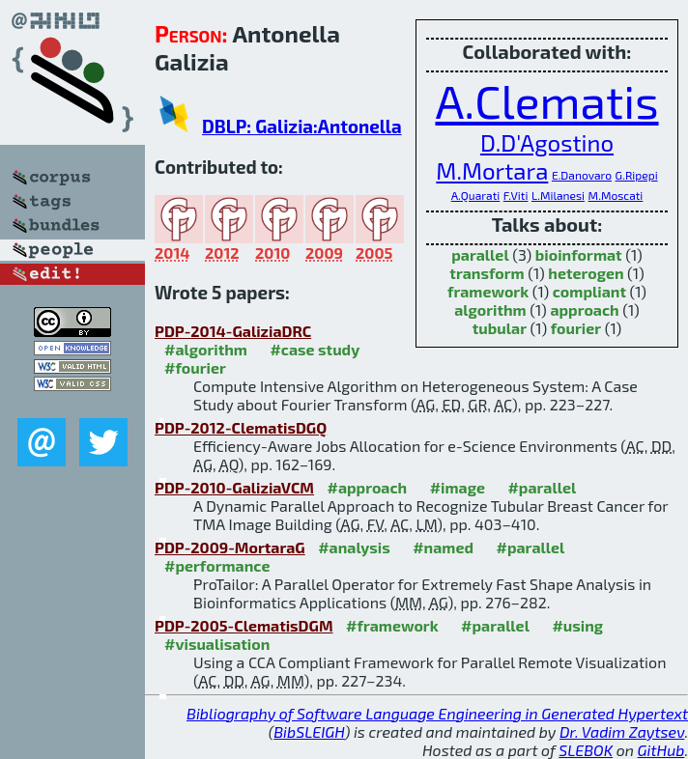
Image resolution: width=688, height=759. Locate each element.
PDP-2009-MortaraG (230, 547)
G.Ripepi (637, 175)
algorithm (490, 309)
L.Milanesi (558, 195)
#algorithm (205, 349)
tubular (500, 328)
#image (457, 487)
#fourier (195, 367)
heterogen (585, 273)
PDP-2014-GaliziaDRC (233, 331)
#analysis (354, 547)
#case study (314, 349)
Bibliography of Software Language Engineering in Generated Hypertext (437, 713)
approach (584, 309)
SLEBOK (586, 750)
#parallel (541, 487)
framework (488, 291)
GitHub (661, 750)
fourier (576, 328)
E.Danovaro (582, 175)
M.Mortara (492, 170)
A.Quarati (476, 195)
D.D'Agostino (547, 142)
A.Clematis (546, 100)
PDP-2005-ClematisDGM (244, 625)
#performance (217, 565)
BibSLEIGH (308, 731)
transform (486, 273)
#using (577, 625)
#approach (367, 487)
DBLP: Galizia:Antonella (302, 126)
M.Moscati (616, 195)
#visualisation (217, 643)
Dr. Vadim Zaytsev (621, 731)
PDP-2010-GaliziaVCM (234, 487)
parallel (479, 254)
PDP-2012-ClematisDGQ (241, 427)
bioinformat (578, 254)
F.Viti (516, 195)
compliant (589, 291)
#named (443, 547)
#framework (392, 625)
